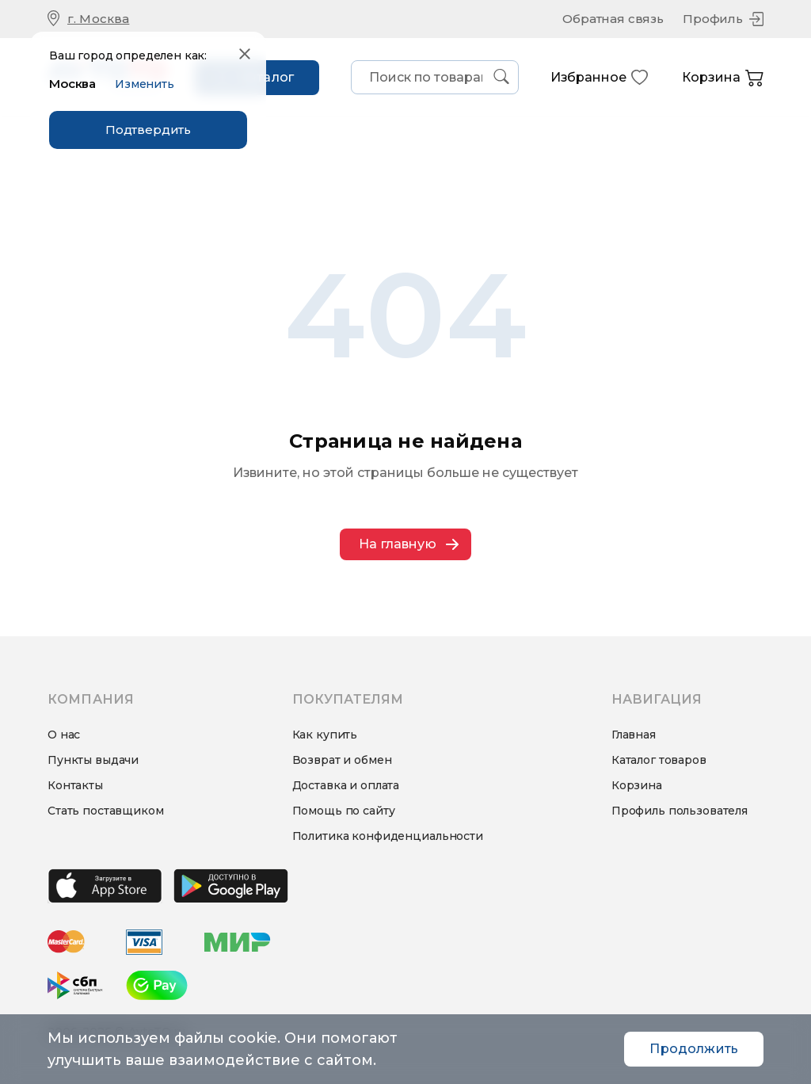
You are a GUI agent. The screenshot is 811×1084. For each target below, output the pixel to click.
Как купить (325, 734)
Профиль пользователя (679, 810)
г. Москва (98, 18)
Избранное (599, 77)
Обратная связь (613, 18)
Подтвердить (148, 129)
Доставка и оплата (346, 785)
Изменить (144, 84)
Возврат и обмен (342, 760)
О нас (64, 734)
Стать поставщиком (106, 810)
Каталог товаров (658, 760)
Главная (633, 734)
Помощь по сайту (343, 810)
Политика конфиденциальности (387, 836)
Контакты (75, 785)
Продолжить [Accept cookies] (693, 1048)
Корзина (722, 78)
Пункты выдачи (93, 760)
